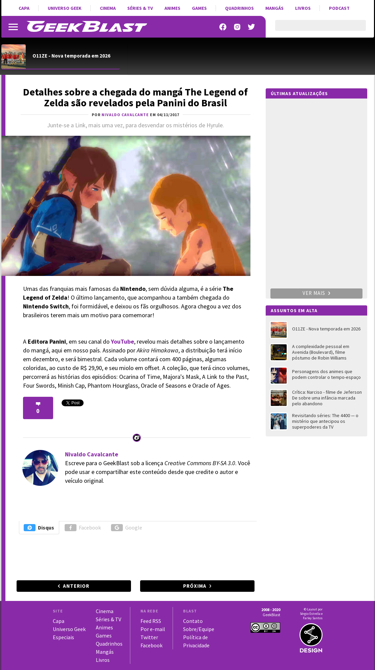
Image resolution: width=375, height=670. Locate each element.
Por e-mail (152, 629)
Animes (172, 8)
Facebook (83, 527)
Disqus (39, 527)
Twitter (149, 637)
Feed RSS (150, 621)
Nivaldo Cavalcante (91, 454)
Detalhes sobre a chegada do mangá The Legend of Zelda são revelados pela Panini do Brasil (135, 97)
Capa (24, 8)
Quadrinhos (239, 8)
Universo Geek (65, 8)
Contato (193, 621)
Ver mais (316, 293)
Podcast (339, 8)
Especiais (63, 637)
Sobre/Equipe (198, 629)
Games (199, 8)
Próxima (194, 586)
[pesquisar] (314, 29)
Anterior (76, 586)
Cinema (108, 8)
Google (126, 527)
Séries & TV (140, 8)
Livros (303, 8)
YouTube (122, 341)
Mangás (274, 8)
